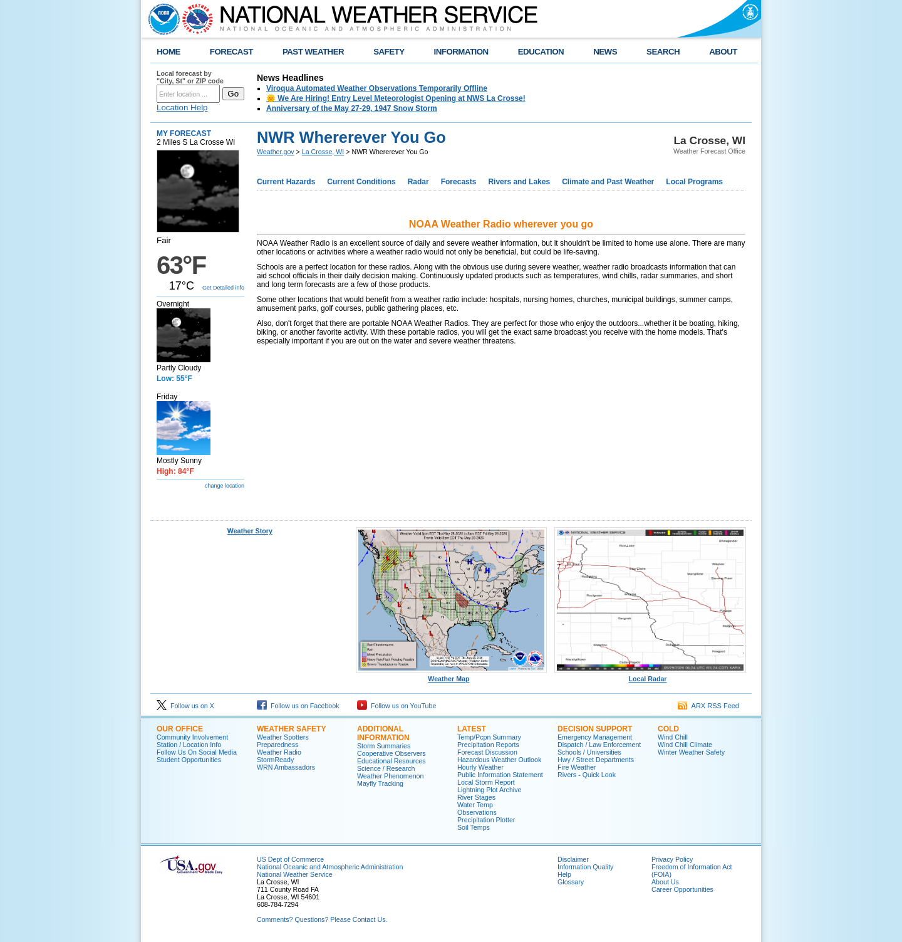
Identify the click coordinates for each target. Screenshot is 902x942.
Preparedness (277, 744)
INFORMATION (461, 51)
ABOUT (723, 51)
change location (224, 486)
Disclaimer (573, 859)
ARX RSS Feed (708, 705)
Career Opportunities (682, 889)
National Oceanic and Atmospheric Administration (330, 867)
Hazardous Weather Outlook (499, 759)
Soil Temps (473, 827)
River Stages (476, 797)
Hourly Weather (480, 767)
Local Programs (694, 181)
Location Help (182, 107)
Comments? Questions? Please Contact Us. (322, 919)
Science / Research (386, 768)
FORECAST (231, 51)
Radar (418, 181)
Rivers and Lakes (519, 181)
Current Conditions (361, 181)
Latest (471, 729)
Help (564, 874)
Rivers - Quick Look (586, 774)
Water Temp (475, 805)
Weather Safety (291, 729)
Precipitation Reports (488, 744)
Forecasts (459, 181)
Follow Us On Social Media (197, 752)
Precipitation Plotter (486, 820)
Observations (477, 812)
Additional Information (383, 733)
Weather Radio (279, 752)
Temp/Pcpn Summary (489, 737)
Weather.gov (275, 151)
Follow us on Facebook (298, 705)
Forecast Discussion (487, 752)
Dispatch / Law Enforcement (599, 744)
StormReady (275, 759)
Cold (668, 729)
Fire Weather (576, 767)
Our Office (180, 729)
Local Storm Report (486, 782)
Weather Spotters (283, 737)
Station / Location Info (189, 744)
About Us (665, 882)
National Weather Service (295, 874)
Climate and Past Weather (608, 181)
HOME (168, 51)
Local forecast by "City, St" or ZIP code (190, 77)
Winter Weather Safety (691, 752)
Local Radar (650, 676)
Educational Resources (391, 761)
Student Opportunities (189, 759)
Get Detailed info (223, 288)
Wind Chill (673, 737)
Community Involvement (192, 737)
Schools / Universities (589, 752)
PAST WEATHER (313, 51)
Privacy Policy (672, 859)
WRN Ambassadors (286, 767)
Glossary (570, 882)
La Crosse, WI (323, 151)
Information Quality (585, 867)
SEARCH (663, 51)
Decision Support (594, 729)
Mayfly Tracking (380, 783)
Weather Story (249, 531)
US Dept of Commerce (290, 859)
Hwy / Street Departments (595, 759)
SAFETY (388, 51)
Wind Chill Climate (685, 744)
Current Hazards (286, 181)
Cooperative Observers (391, 753)
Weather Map (451, 676)
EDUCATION (541, 51)
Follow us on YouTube (396, 705)
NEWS (605, 51)
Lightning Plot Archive (489, 789)
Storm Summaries (383, 746)
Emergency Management (594, 737)
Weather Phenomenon (390, 776)
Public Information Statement (500, 774)
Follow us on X (185, 705)
